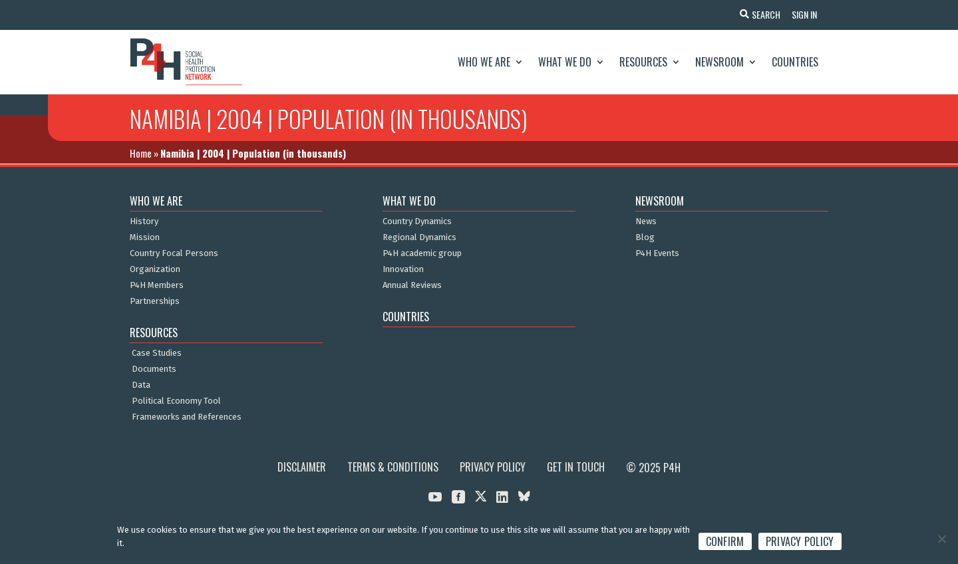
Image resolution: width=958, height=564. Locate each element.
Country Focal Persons (174, 253)
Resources (643, 62)
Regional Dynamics (419, 237)
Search (762, 14)
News (646, 221)
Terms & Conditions (392, 467)
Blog (645, 237)
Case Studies (157, 353)
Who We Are (484, 62)
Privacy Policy (493, 467)
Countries (795, 62)
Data (141, 385)
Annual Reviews (412, 285)
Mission (145, 237)
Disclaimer (301, 467)
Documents (154, 369)
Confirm (725, 541)
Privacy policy (800, 541)
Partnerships (155, 301)
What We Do (564, 62)
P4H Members (157, 285)
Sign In (802, 14)
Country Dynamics (417, 221)
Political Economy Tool (176, 401)
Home (141, 153)
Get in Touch (576, 467)
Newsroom (719, 62)
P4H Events (657, 253)
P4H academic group (422, 253)
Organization (155, 269)
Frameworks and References (186, 417)
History (144, 221)
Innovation (403, 269)
